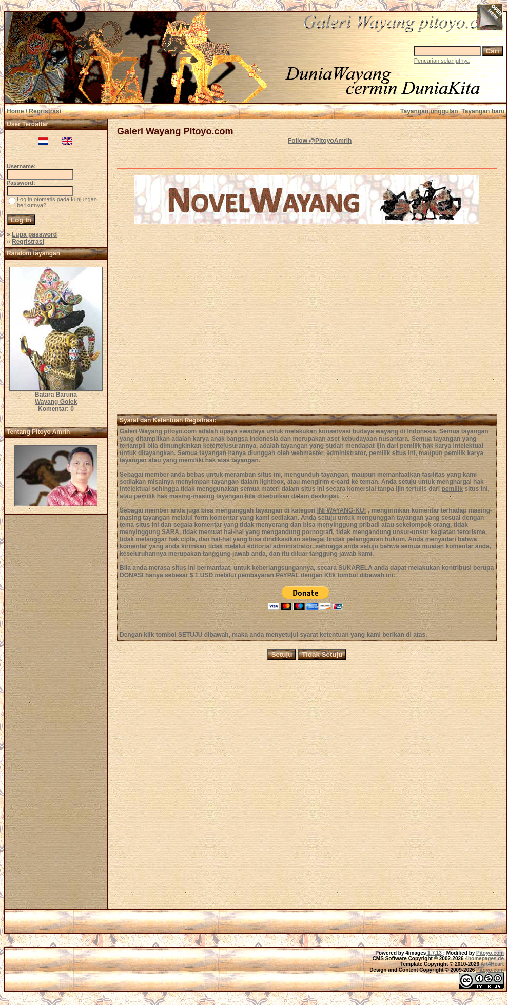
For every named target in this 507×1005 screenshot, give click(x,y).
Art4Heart (492, 964)
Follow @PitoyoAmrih (320, 140)
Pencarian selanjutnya (442, 60)
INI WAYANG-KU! (341, 510)
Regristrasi (28, 241)
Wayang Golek (56, 401)
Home (15, 111)
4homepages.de (484, 958)
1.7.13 (434, 953)
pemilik (379, 453)
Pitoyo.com (490, 953)
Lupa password (34, 234)
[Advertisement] (56, 715)
